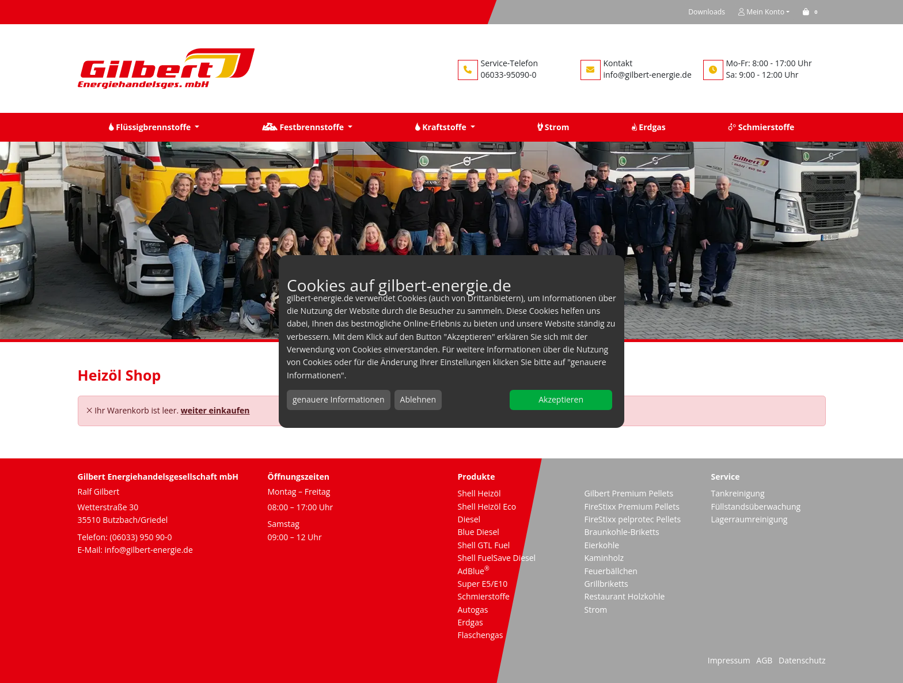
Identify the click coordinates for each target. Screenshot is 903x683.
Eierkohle (602, 545)
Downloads (706, 12)
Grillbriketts (606, 583)
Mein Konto (761, 12)
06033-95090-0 (509, 74)
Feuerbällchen (611, 571)
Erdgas (470, 622)
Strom (596, 609)
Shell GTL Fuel (484, 545)
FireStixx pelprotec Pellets (633, 519)
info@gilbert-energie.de (648, 74)
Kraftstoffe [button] (442, 127)
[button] (811, 12)
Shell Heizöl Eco (487, 506)
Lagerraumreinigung (749, 519)
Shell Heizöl (479, 493)
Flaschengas (480, 634)
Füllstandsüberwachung (756, 506)
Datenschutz (802, 660)
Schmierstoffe (484, 596)
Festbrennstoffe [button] (304, 127)
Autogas (473, 609)
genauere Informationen (339, 399)
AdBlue (474, 571)
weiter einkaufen (215, 410)
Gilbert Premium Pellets (629, 493)
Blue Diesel (478, 531)
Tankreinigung (738, 493)
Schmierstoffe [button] (761, 127)
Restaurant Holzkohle (625, 596)
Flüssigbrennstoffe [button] (151, 127)
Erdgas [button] (649, 127)
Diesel (469, 519)
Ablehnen (418, 399)
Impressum (729, 660)
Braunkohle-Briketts (622, 531)
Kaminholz (604, 557)
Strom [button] (553, 127)
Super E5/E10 (483, 583)
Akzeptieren (560, 399)
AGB (764, 660)
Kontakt (618, 63)
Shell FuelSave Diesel (497, 557)
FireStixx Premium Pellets (632, 506)
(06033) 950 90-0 (141, 537)
